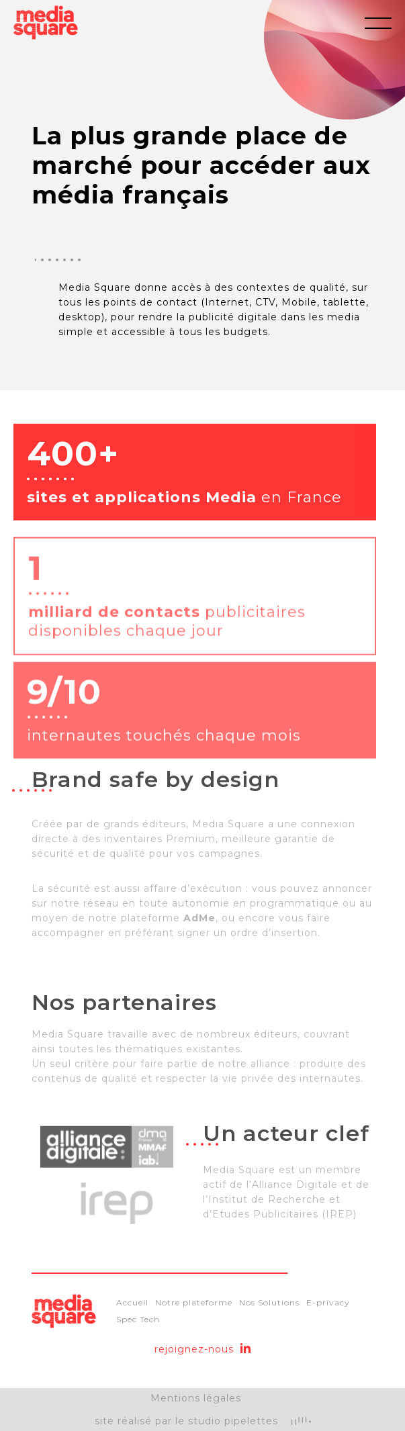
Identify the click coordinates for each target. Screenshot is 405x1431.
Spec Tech (138, 1319)
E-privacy (328, 1302)
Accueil (132, 1302)
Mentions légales (195, 1398)
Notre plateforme (193, 1302)
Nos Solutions (269, 1302)
